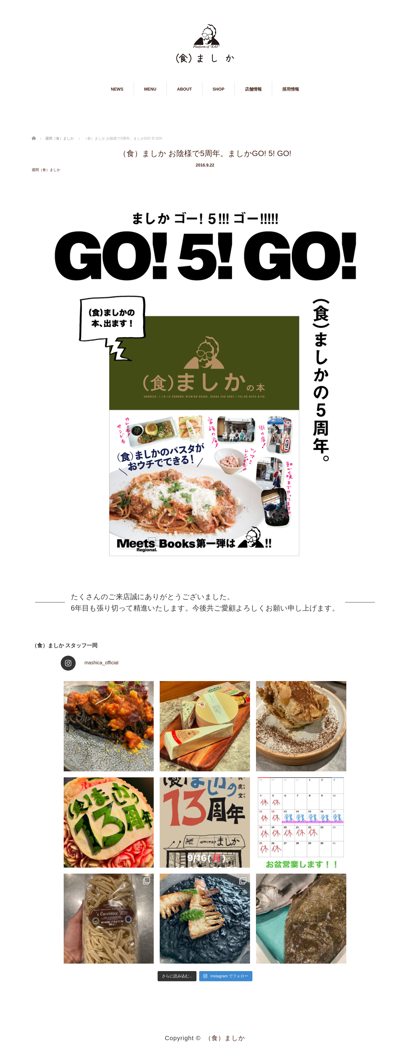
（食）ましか (225, 1037)
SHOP (219, 89)
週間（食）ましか (46, 170)
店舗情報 (253, 89)
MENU (150, 89)
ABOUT (184, 89)
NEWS (117, 89)
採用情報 (290, 89)
